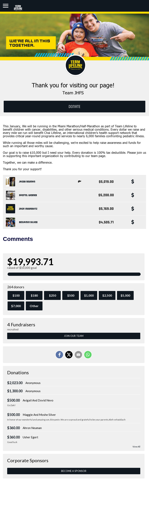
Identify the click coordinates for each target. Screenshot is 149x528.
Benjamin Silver (28, 222)
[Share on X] (69, 355)
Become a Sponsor (73, 470)
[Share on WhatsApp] (88, 355)
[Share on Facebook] (59, 355)
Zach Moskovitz (28, 208)
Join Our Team (73, 335)
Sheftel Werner (28, 195)
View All (136, 447)
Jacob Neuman (27, 181)
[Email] (78, 355)
